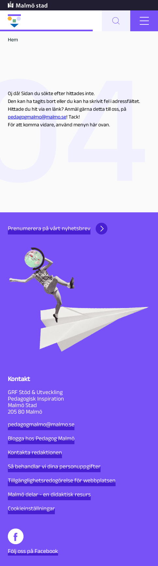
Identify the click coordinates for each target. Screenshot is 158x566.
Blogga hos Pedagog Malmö (41, 438)
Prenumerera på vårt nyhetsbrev (57, 228)
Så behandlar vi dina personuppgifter (54, 466)
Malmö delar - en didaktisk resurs (49, 494)
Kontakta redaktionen (35, 452)
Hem (13, 39)
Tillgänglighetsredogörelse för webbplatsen (62, 480)
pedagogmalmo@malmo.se (37, 117)
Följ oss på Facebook (33, 541)
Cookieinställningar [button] (31, 508)
